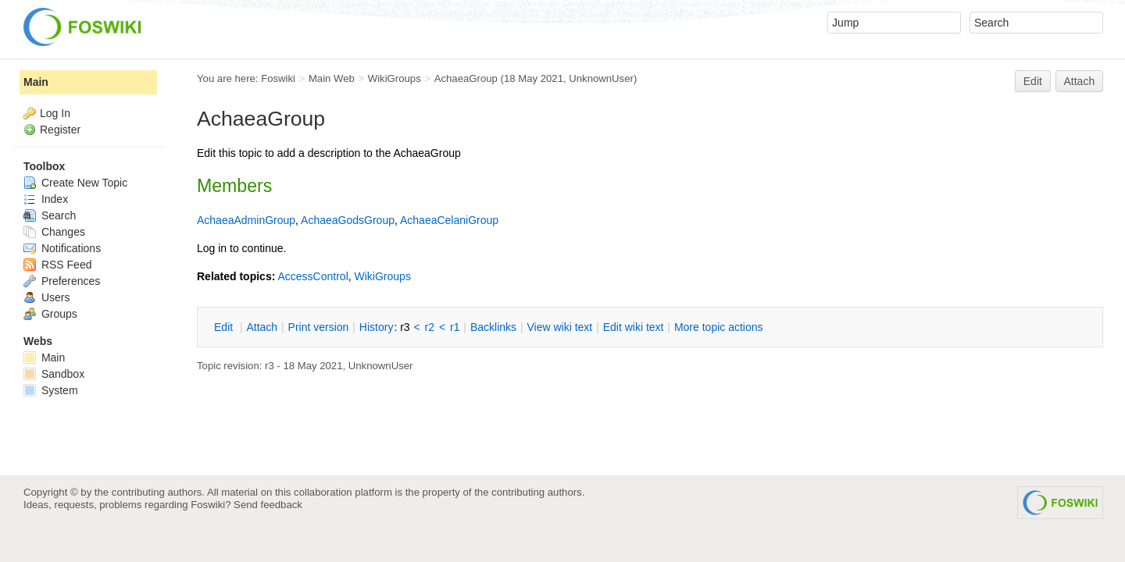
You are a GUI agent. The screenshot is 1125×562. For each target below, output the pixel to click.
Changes (54, 232)
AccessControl (312, 276)
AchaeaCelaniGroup (449, 220)
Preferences (61, 281)
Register (60, 129)
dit (225, 327)
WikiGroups (394, 78)
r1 (454, 327)
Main (35, 82)
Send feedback (268, 504)
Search (49, 215)
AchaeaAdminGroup (246, 220)
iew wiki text (559, 327)
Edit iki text (633, 327)
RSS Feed (57, 264)
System (50, 390)
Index (45, 199)
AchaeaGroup (466, 78)
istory (376, 327)
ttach (261, 327)
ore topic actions (718, 327)
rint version (318, 327)
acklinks (493, 327)
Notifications (62, 248)
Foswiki (278, 78)
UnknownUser (601, 78)
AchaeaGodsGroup (348, 220)
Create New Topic (75, 182)
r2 (429, 327)
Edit (1032, 81)
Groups (50, 314)
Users (46, 297)
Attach (1079, 81)
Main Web (332, 78)
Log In (55, 113)
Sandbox (53, 374)
